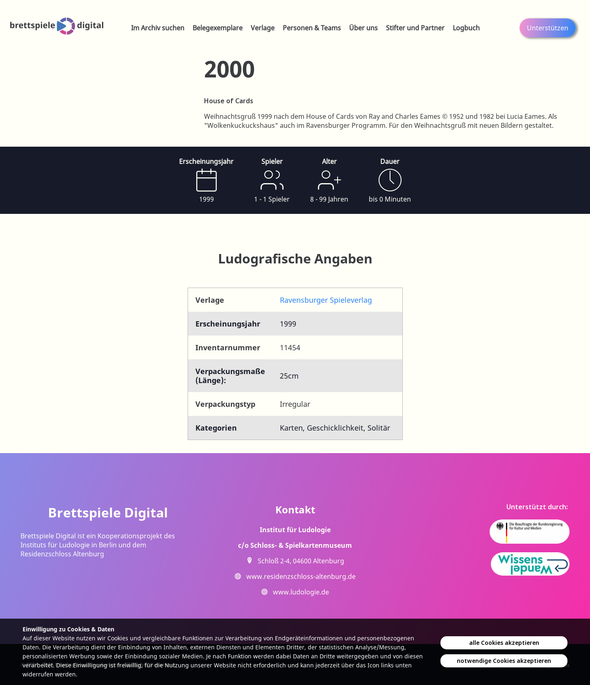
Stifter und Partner (415, 27)
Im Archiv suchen (157, 27)
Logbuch (466, 27)
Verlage (263, 27)
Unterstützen (547, 27)
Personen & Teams (312, 27)
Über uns (363, 27)
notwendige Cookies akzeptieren (504, 661)
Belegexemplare (218, 27)
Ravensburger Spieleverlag (326, 300)
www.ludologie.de (301, 592)
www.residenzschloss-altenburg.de (301, 576)
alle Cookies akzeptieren (504, 642)
